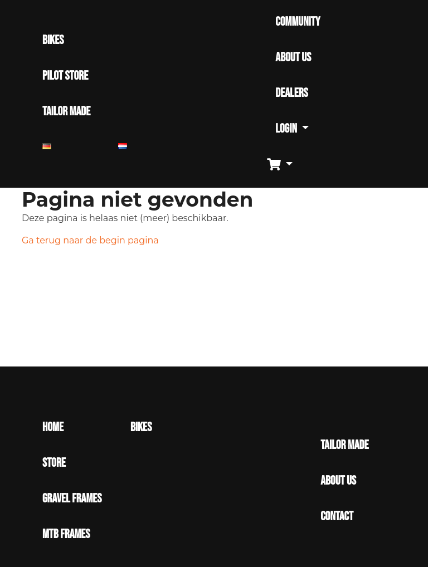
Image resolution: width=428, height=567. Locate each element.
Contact (336, 516)
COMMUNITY (297, 22)
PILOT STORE (65, 76)
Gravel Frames (71, 498)
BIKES (53, 40)
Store (54, 463)
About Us (338, 480)
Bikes (141, 427)
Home (53, 427)
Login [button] (287, 128)
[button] (284, 165)
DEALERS (291, 93)
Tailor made (344, 445)
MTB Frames (66, 534)
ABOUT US (293, 57)
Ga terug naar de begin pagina (90, 240)
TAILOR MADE (66, 111)
